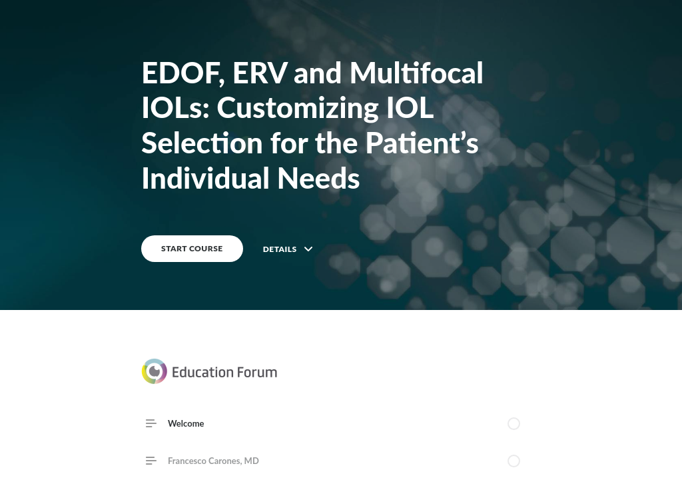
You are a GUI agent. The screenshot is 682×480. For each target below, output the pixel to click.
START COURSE (192, 248)
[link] (341, 460)
